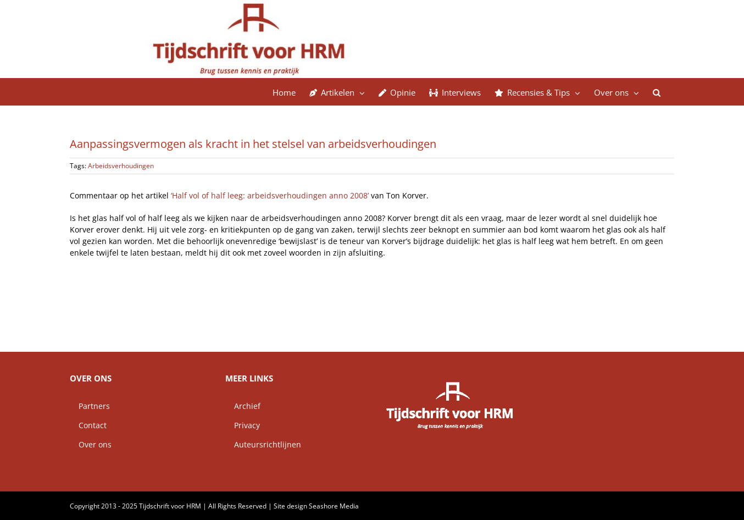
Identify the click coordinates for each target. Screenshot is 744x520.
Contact (88, 425)
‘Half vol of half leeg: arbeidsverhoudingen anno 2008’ (270, 195)
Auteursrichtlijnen (263, 444)
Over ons (91, 444)
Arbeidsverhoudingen (121, 165)
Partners (90, 406)
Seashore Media (334, 506)
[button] (656, 92)
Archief (242, 406)
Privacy (242, 425)
